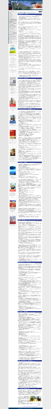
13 (30, 406)
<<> (22, 406)
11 (28, 406)
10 (27, 406)
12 (29, 406)
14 (31, 406)
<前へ (24, 406)
